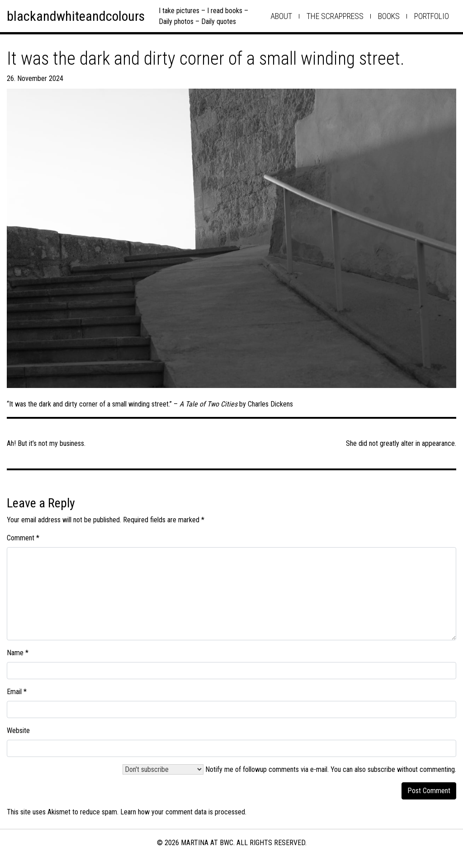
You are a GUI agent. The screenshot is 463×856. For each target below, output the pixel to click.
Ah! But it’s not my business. (46, 443)
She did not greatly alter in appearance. (401, 443)
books (389, 16)
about (281, 16)
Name (17, 652)
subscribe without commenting (411, 769)
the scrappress (335, 16)
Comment (23, 538)
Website (18, 730)
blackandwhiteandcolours (76, 16)
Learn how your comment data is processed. (183, 812)
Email (17, 691)
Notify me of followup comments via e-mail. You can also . (289, 769)
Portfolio (431, 16)
